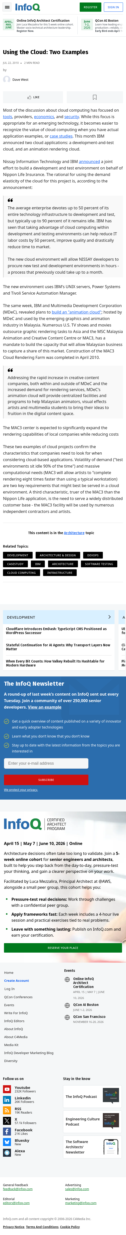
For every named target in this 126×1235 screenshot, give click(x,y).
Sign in (113, 7)
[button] (46, 780)
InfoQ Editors (14, 1021)
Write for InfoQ (16, 1013)
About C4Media (16, 1037)
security (71, 116)
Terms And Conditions (42, 1227)
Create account (16, 980)
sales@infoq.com (77, 1189)
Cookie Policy (70, 1227)
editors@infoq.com (16, 1203)
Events (9, 1005)
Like (36, 97)
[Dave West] (6, 79)
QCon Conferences (18, 997)
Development (17, 555)
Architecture (74, 533)
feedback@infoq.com (18, 1189)
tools (7, 116)
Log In (9, 989)
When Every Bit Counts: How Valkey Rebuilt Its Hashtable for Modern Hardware (55, 663)
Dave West (20, 80)
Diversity (10, 1061)
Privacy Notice (13, 1227)
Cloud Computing (21, 573)
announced (89, 161)
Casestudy (15, 564)
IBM (38, 564)
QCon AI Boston (86, 1005)
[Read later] (95, 97)
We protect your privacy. (21, 790)
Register (90, 7)
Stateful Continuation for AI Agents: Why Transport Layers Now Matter (58, 647)
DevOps (93, 555)
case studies (61, 136)
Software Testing (99, 564)
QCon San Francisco (89, 1017)
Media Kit (11, 1045)
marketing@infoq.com (81, 1203)
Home (8, 972)
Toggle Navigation (7, 7)
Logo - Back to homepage (27, 6)
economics (44, 116)
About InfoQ (13, 1029)
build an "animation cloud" (76, 312)
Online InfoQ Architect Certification (83, 983)
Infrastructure (59, 573)
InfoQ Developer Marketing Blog (29, 1053)
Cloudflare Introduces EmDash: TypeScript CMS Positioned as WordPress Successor (56, 631)
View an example (45, 707)
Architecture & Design (58, 555)
